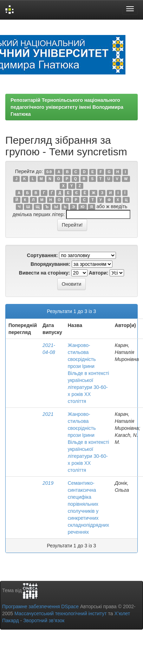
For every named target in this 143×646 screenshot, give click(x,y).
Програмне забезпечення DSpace (40, 606)
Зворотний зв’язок (43, 620)
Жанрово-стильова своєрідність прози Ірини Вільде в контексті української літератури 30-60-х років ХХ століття (88, 373)
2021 (48, 414)
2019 (48, 483)
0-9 (49, 172)
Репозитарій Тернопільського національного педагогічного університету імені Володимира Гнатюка (67, 107)
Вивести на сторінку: (44, 273)
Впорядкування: (50, 264)
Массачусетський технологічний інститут (60, 613)
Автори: (99, 273)
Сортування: (42, 255)
